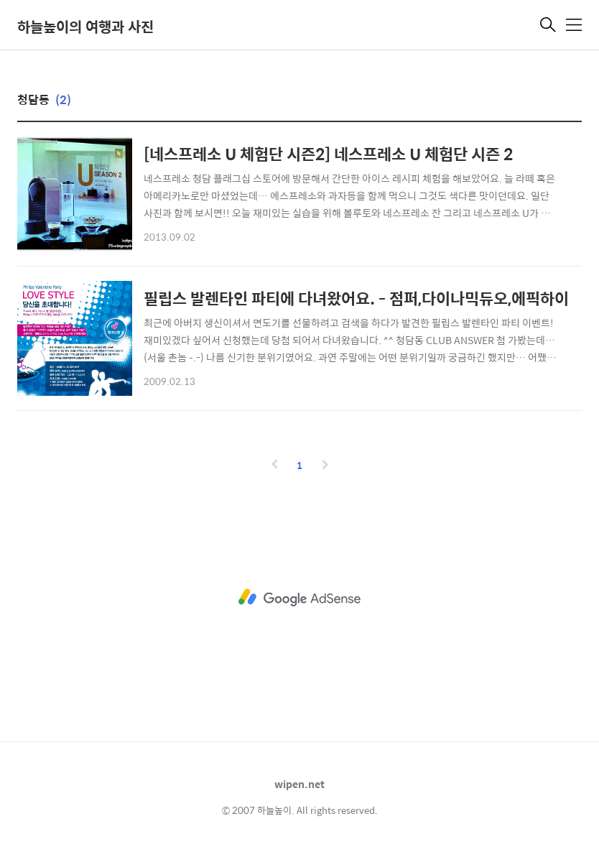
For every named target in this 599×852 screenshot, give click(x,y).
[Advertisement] (299, 597)
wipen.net (299, 784)
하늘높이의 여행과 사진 (85, 26)
